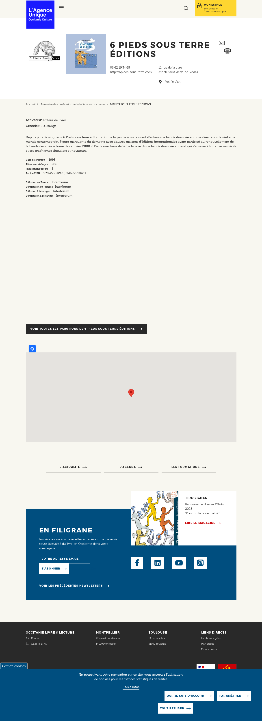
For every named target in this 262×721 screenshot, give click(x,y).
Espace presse (209, 649)
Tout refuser (172, 708)
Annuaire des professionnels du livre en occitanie (73, 104)
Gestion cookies (14, 666)
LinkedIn (157, 563)
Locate (32, 348)
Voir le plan (172, 81)
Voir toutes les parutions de (83, 328)
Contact (35, 638)
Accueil (30, 104)
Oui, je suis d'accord (186, 695)
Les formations (185, 467)
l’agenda (128, 467)
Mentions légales (211, 638)
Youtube (179, 563)
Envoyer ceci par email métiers (227, 43)
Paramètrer (230, 695)
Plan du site (207, 643)
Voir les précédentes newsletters (71, 585)
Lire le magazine (200, 523)
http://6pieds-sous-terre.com (131, 72)
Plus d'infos (131, 687)
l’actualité (70, 467)
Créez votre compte (215, 11)
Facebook (137, 563)
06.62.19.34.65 (120, 67)
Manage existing (84, 568)
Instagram (200, 563)
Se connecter (211, 8)
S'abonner (51, 568)
